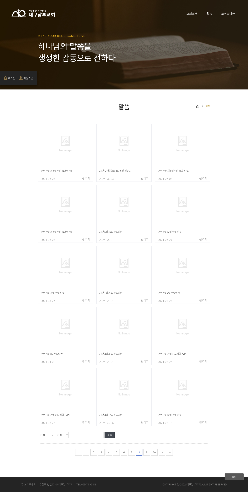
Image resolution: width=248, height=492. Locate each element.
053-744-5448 (88, 484)
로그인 (11, 78)
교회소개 (192, 13)
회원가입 (28, 78)
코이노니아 (228, 13)
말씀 (209, 13)
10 (154, 452)
